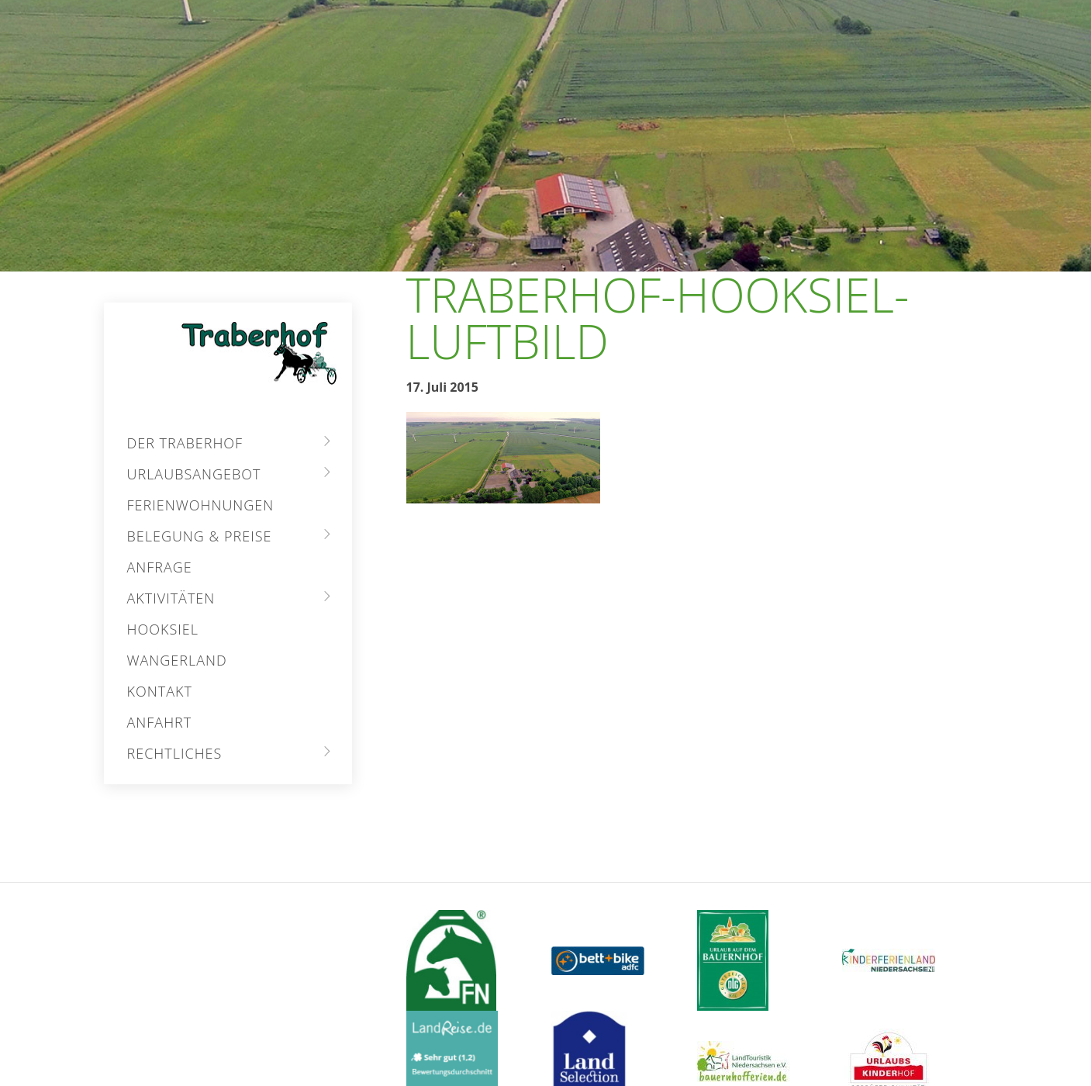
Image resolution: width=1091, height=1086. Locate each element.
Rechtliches (175, 753)
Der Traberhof (185, 443)
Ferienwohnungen (200, 505)
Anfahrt (159, 722)
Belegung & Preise (199, 536)
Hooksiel (163, 629)
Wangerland (177, 660)
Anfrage (159, 567)
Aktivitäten (171, 598)
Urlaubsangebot (194, 474)
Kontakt (159, 691)
